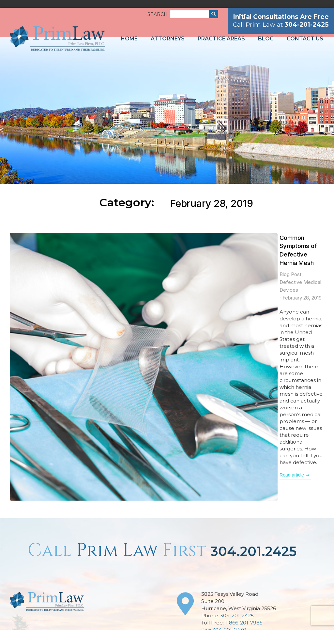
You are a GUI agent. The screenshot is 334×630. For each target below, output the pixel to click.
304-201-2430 (229, 433)
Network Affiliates (296, 616)
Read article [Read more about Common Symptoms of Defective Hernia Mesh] (113, 297)
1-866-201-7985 (244, 426)
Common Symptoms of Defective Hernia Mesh (168, 238)
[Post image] (49, 272)
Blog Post (109, 249)
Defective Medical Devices (153, 249)
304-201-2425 (237, 419)
